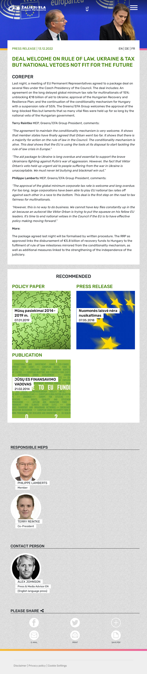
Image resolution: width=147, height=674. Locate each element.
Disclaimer (20, 665)
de (127, 48)
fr (133, 48)
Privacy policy (37, 665)
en (121, 48)
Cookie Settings (57, 665)
